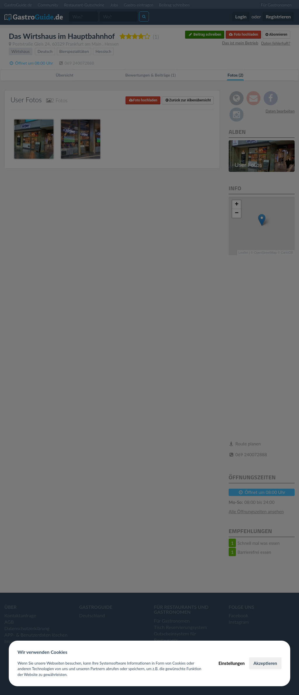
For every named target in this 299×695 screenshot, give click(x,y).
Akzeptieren (265, 663)
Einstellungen (231, 663)
